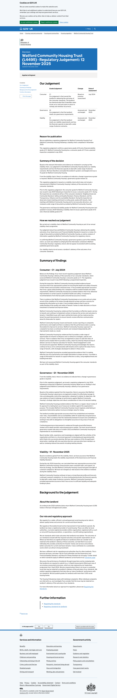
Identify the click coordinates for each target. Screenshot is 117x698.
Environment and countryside (56, 653)
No (50, 626)
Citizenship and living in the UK (30, 661)
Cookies (33, 683)
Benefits (22, 646)
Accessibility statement (45, 683)
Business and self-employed (29, 653)
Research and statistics (81, 657)
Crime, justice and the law (28, 664)
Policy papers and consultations (83, 661)
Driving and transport (27, 672)
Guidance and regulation (81, 653)
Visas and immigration (53, 668)
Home (21, 33)
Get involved (77, 672)
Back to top (24, 613)
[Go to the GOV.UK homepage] (26, 28)
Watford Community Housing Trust (83, 33)
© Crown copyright (91, 693)
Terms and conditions (69, 683)
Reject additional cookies (49, 22)
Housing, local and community (33, 33)
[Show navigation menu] (88, 28)
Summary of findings (25, 87)
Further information (25, 92)
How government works (81, 668)
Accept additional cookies (29, 22)
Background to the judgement (28, 90)
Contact (57, 683)
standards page (90, 557)
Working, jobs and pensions (55, 672)
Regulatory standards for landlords (55, 607)
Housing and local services (55, 657)
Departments (77, 646)
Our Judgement (24, 85)
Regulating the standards (52, 604)
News (75, 650)
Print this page (27, 96)
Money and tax (51, 661)
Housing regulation (66, 33)
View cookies (64, 22)
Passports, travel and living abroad (57, 664)
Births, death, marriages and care (31, 650)
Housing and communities (51, 33)
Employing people (52, 650)
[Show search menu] (94, 28)
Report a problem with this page (85, 626)
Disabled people (25, 668)
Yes (40, 626)
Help (21, 683)
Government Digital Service (51, 685)
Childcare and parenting (28, 657)
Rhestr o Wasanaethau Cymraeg (30, 685)
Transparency (77, 664)
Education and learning (54, 646)
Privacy (26, 683)
